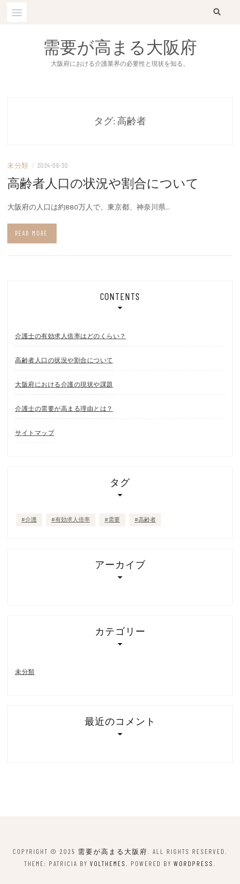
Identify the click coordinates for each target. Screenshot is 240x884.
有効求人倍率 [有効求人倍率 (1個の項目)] (72, 519)
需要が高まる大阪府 (120, 46)
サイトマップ (34, 432)
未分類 (18, 165)
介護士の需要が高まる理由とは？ (64, 408)
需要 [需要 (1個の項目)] (114, 519)
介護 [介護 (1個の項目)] (31, 519)
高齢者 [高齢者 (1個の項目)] (147, 519)
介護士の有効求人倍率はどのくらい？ (70, 336)
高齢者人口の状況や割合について (103, 182)
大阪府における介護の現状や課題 (64, 384)
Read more (31, 233)
